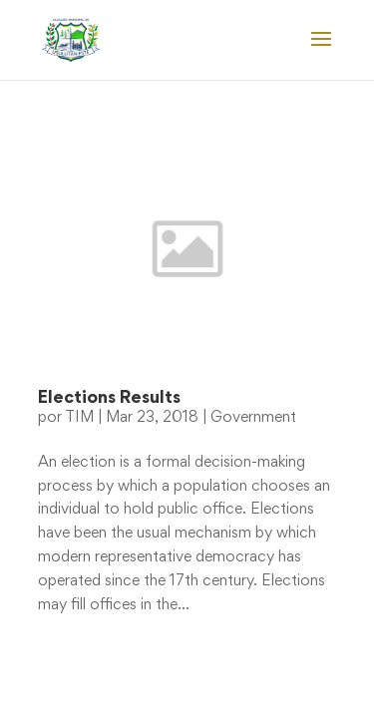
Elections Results (109, 399)
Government (253, 418)
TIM (79, 418)
